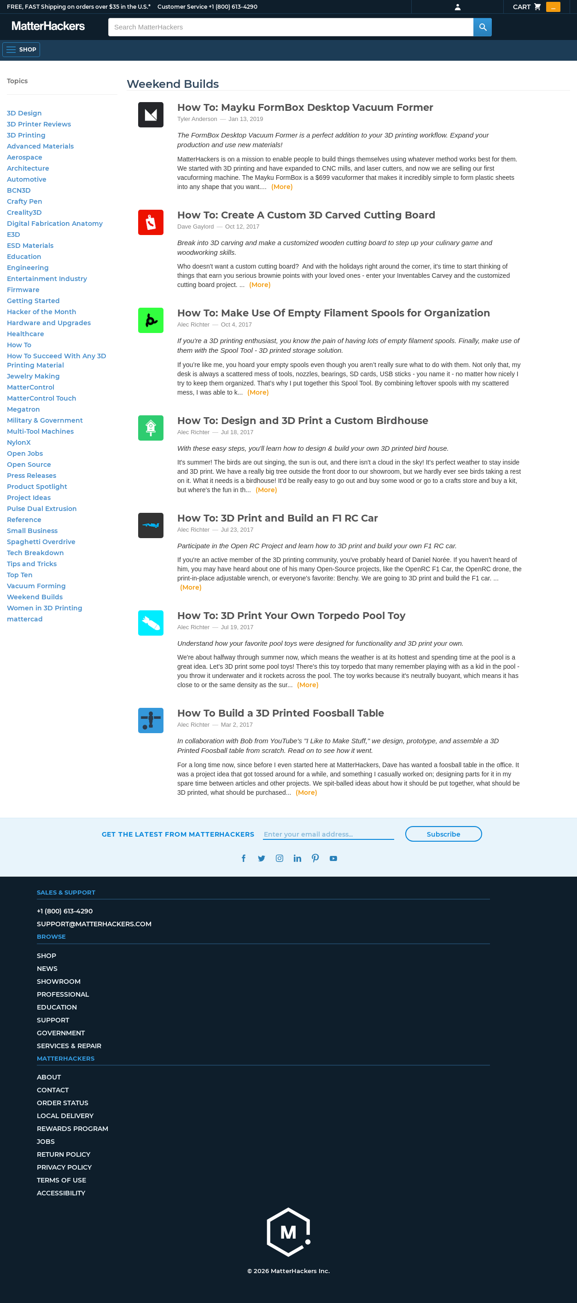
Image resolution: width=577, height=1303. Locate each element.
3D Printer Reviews (39, 124)
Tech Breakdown (35, 553)
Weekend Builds (35, 597)
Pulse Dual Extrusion (42, 509)
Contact (53, 1090)
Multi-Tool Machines (40, 431)
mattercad (25, 619)
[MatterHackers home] (288, 1233)
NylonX (19, 442)
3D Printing (26, 135)
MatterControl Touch (41, 398)
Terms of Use (61, 1180)
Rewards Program (72, 1129)
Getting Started (33, 301)
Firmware (23, 290)
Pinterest (316, 858)
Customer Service (182, 6)
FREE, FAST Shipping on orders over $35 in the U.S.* (79, 6)
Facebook (244, 858)
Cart (536, 7)
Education (24, 257)
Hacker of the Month (41, 312)
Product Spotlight (37, 486)
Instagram (280, 858)
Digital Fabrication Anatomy (55, 223)
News (47, 968)
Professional (63, 994)
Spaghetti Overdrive (41, 542)
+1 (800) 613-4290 (233, 6)
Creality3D (24, 212)
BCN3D (19, 190)
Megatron (23, 409)
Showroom (59, 981)
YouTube (334, 858)
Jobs (46, 1141)
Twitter (262, 858)
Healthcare (25, 334)
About (49, 1077)
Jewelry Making (33, 376)
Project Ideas (29, 498)
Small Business (32, 531)
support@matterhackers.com (94, 924)
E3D (13, 234)
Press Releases (31, 475)
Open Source (29, 464)
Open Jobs (25, 453)
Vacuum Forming (36, 586)
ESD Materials (30, 245)
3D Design (24, 113)
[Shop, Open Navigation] (21, 49)
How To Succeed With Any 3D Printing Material (56, 360)
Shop (46, 956)
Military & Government (45, 420)
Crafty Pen (24, 201)
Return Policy (63, 1154)
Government (61, 1033)
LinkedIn (298, 858)
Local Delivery (65, 1116)
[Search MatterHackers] (482, 27)
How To (19, 345)
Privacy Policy (64, 1167)
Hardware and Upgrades (49, 323)
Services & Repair (69, 1046)
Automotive (27, 179)
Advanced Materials (40, 146)
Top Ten (20, 575)
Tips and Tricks (32, 564)
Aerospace (24, 157)
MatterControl (30, 387)
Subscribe (443, 834)
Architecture (28, 168)
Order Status (62, 1103)
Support (53, 1020)
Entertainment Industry (47, 279)
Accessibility (61, 1193)
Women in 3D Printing (44, 608)
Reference (24, 520)
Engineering (28, 268)
